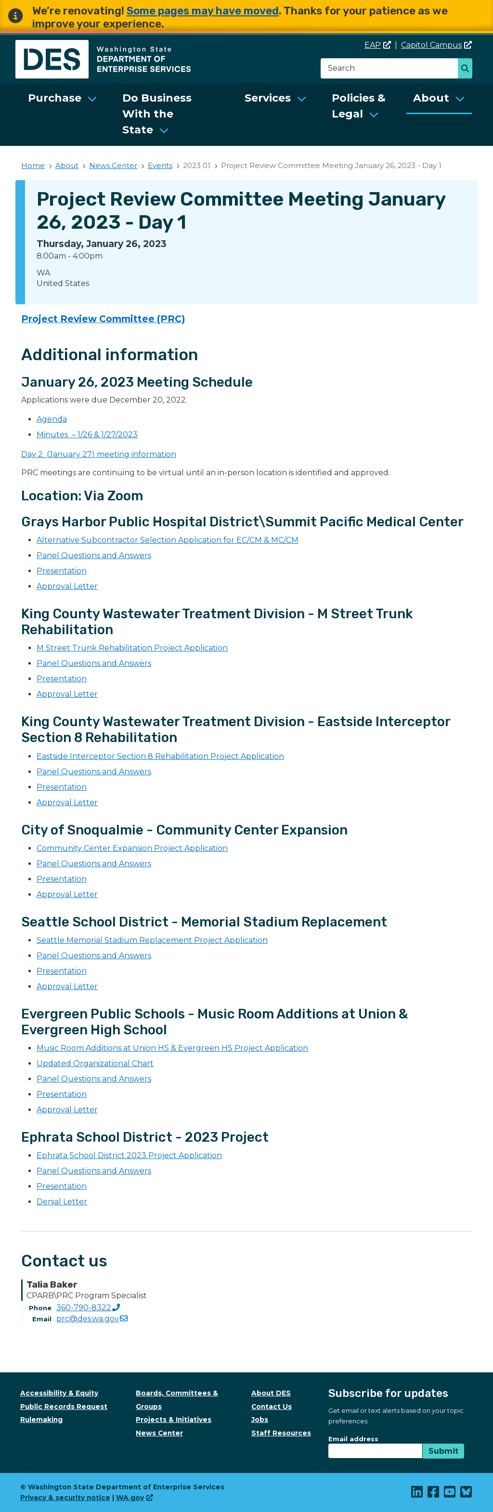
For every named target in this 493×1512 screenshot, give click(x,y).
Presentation (62, 570)
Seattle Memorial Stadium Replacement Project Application (152, 940)
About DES (271, 1393)
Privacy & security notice (65, 1497)
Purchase (54, 97)
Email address (353, 1439)
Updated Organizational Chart (95, 1063)
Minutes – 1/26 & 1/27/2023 (87, 434)
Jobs (259, 1419)
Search (468, 69)
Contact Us (271, 1406)
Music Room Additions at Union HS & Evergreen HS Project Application (172, 1048)
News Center (113, 165)
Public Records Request (63, 1406)
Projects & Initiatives (173, 1419)
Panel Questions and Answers (94, 555)
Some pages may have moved (203, 10)
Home (33, 165)
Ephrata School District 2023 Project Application (129, 1155)
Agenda (52, 419)
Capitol (436, 45)
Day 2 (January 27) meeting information (98, 454)
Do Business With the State (157, 113)
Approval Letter (67, 586)
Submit (443, 1451)
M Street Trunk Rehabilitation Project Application (132, 647)
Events (160, 165)
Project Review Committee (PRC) (103, 319)
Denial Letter (62, 1201)
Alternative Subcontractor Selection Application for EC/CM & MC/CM (167, 540)
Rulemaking (41, 1419)
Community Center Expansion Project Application (132, 848)
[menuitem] (62, 114)
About (431, 97)
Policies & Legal (359, 105)
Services (268, 97)
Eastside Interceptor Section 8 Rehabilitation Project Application (160, 756)
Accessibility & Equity (59, 1393)
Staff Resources (281, 1433)
